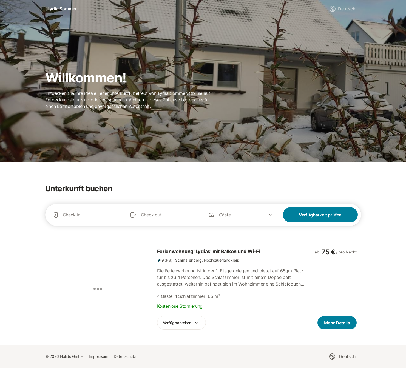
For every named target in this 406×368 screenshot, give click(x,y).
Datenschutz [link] (125, 356)
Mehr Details (337, 323)
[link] (232, 255)
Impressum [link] (98, 356)
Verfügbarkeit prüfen (320, 215)
